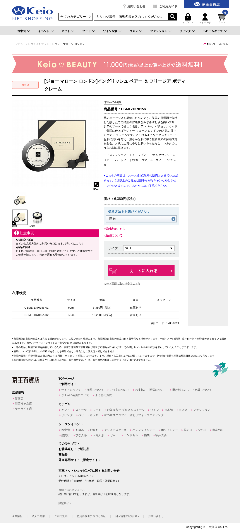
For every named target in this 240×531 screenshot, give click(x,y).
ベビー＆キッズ (213, 31)
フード (86, 31)
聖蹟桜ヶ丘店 (23, 403)
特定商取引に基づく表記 (91, 516)
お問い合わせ (136, 6)
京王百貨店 (210, 527)
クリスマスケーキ (115, 430)
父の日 (202, 430)
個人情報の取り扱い (127, 516)
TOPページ (66, 378)
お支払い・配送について (150, 389)
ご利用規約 (60, 516)
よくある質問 (103, 395)
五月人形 (98, 435)
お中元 (21, 31)
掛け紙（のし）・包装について (192, 389)
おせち (94, 430)
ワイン (154, 409)
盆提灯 (65, 435)
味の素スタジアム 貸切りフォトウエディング (134, 415)
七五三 (114, 435)
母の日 (188, 430)
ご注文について (120, 389)
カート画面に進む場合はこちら (122, 283)
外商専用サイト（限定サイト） (79, 460)
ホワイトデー (169, 430)
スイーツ (81, 409)
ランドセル (131, 435)
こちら (80, 243)
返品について (113, 235)
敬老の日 (218, 430)
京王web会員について (75, 395)
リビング (185, 31)
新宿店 (19, 398)
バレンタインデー (143, 430)
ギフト (66, 31)
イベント (43, 31)
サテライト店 (23, 408)
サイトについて (71, 389)
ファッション (158, 31)
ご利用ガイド (168, 6)
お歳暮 (79, 430)
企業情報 (17, 516)
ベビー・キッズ (88, 415)
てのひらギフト (69, 443)
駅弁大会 (161, 435)
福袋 (147, 435)
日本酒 (169, 409)
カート (222, 18)
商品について (95, 389)
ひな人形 (81, 435)
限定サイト (65, 503)
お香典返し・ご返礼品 (73, 449)
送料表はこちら (115, 228)
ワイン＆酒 (110, 31)
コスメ (133, 31)
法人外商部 (38, 516)
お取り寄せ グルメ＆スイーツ (126, 409)
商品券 (63, 454)
